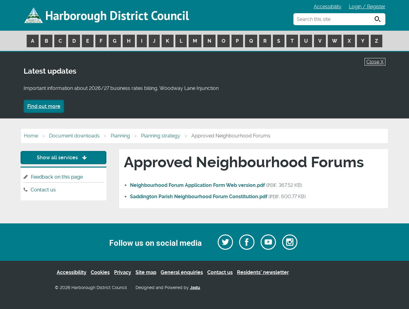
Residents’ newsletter (263, 272)
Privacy (122, 272)
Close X (375, 62)
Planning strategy (160, 136)
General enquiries (182, 272)
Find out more (43, 106)
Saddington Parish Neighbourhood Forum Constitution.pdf (198, 196)
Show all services (63, 157)
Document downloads (74, 136)
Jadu (195, 287)
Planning (120, 136)
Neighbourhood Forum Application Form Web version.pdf (197, 185)
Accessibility (328, 7)
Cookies (100, 272)
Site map (146, 272)
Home (31, 136)
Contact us (43, 190)
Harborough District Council (117, 15)
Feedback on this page (57, 177)
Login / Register (367, 7)
